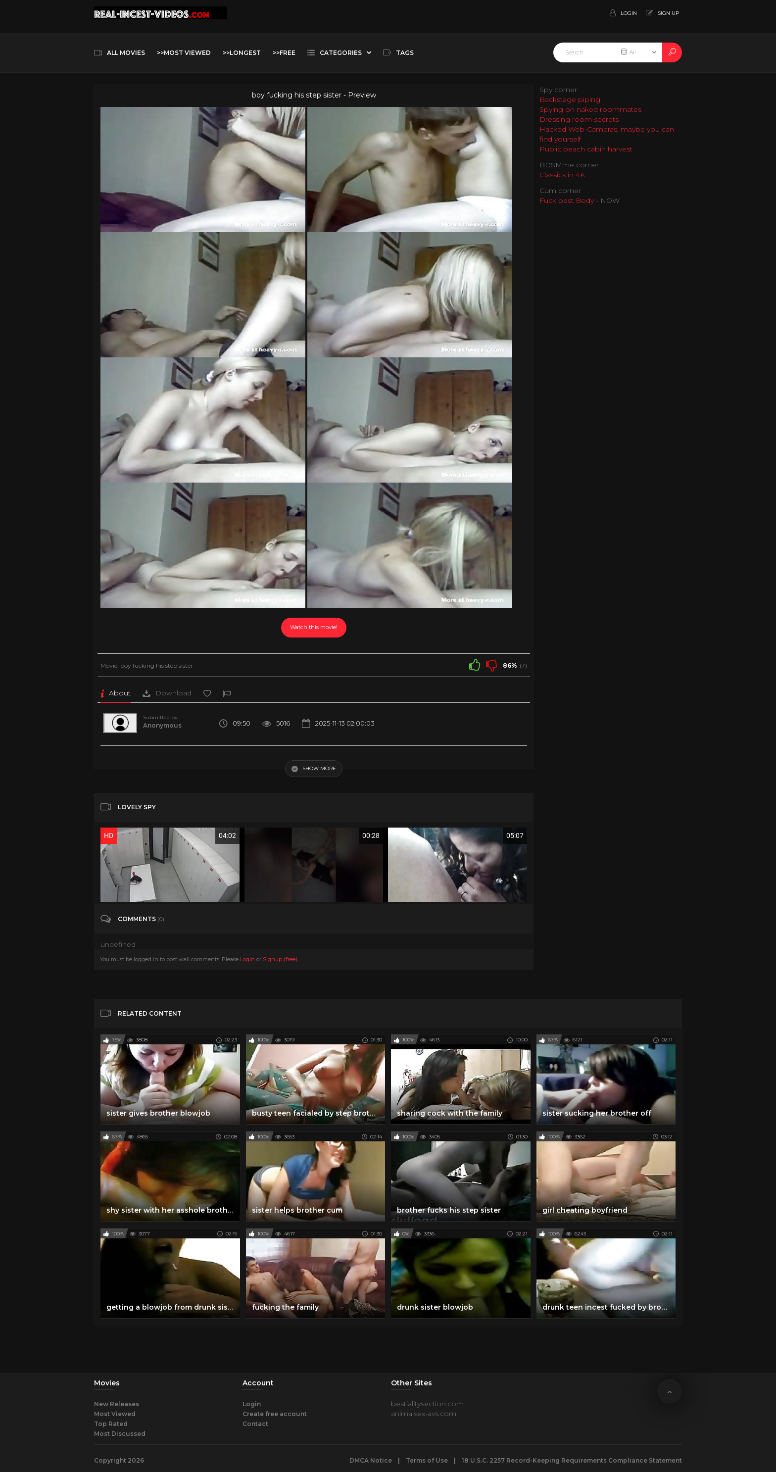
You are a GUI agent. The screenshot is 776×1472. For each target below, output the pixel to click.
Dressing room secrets (579, 119)
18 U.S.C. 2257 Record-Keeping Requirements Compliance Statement (572, 1460)
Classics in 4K (562, 174)
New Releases (116, 1404)
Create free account (274, 1414)
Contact (255, 1423)
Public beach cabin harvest (585, 149)
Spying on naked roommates (590, 109)
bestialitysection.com (427, 1403)
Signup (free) (280, 959)
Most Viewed (115, 1414)
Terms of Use (427, 1460)
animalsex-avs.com (423, 1413)
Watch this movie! (314, 627)
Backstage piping (569, 99)
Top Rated (111, 1423)
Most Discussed (120, 1433)
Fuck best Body (566, 200)
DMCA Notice (370, 1460)
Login (247, 959)
